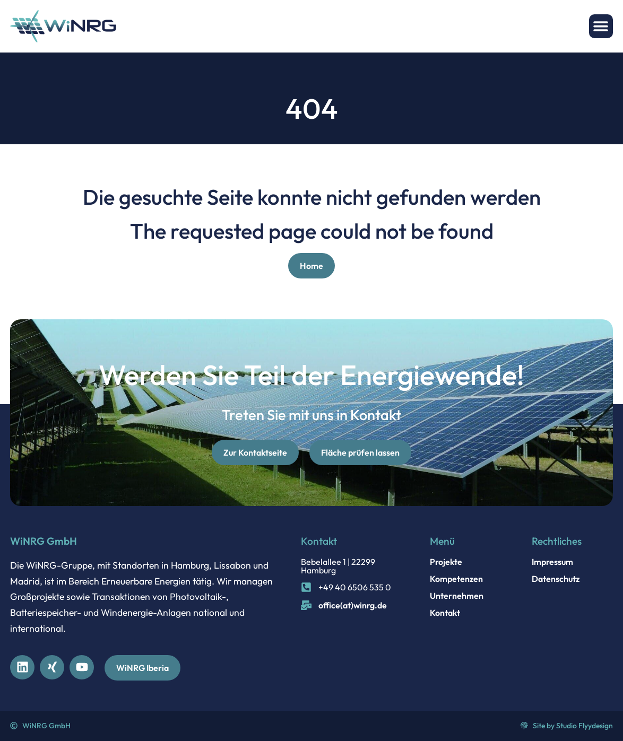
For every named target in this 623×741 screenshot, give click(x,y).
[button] (601, 26)
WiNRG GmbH (43, 541)
